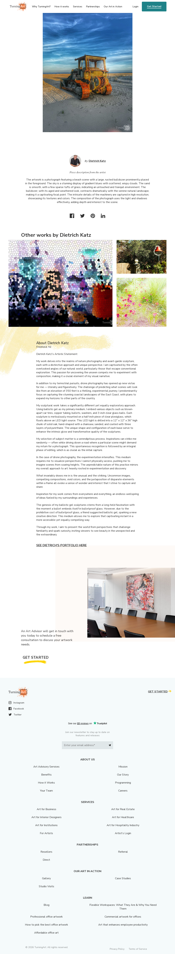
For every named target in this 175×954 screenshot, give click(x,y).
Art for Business (46, 809)
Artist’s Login (123, 833)
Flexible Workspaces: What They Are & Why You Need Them (123, 907)
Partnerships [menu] (93, 6)
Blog (46, 905)
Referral (123, 852)
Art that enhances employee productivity (123, 925)
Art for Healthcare (123, 817)
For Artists (46, 833)
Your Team (46, 791)
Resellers (46, 852)
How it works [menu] (62, 6)
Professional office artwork (46, 917)
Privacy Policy (117, 949)
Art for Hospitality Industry (123, 825)
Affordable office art (46, 933)
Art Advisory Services (46, 767)
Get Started (154, 6)
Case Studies (123, 878)
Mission (122, 767)
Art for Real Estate (123, 809)
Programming (123, 783)
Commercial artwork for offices (123, 917)
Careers (122, 791)
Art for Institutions (46, 825)
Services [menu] (77, 6)
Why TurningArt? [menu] (41, 6)
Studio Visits (46, 886)
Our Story (123, 775)
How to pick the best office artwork (46, 925)
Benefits (46, 775)
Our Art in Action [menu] (113, 6)
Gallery (46, 878)
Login (135, 6)
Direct (46, 860)
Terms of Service (138, 949)
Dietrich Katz (97, 161)
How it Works (46, 783)
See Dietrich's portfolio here (61, 545)
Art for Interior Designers (46, 817)
